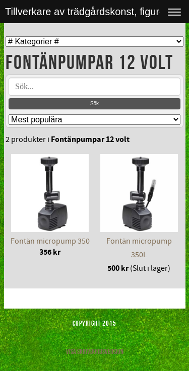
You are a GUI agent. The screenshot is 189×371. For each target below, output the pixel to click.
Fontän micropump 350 (50, 241)
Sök (94, 103)
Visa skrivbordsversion (94, 351)
